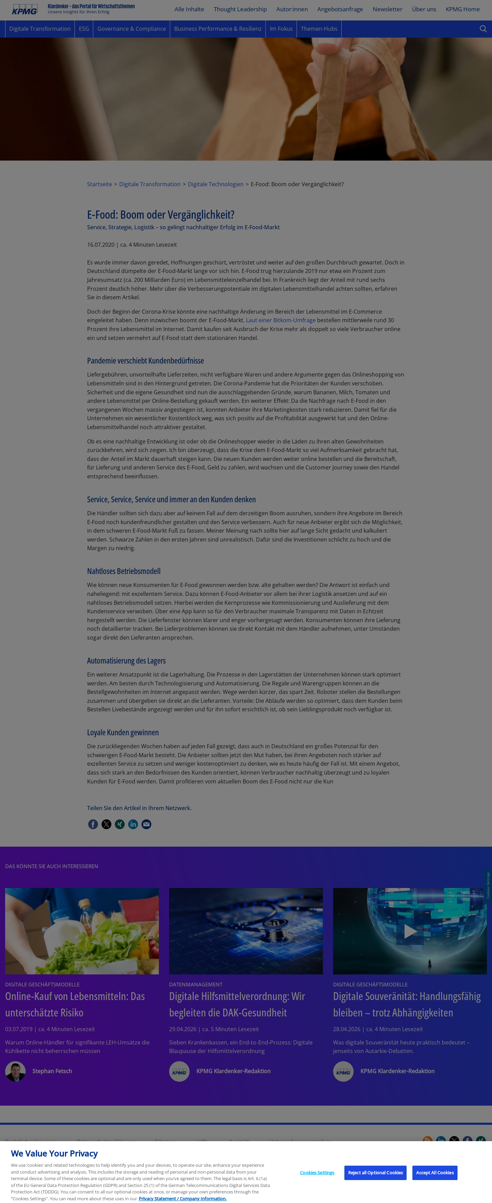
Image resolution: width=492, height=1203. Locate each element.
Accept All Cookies (434, 1179)
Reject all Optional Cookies (375, 1179)
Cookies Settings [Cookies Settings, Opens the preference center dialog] (317, 1179)
